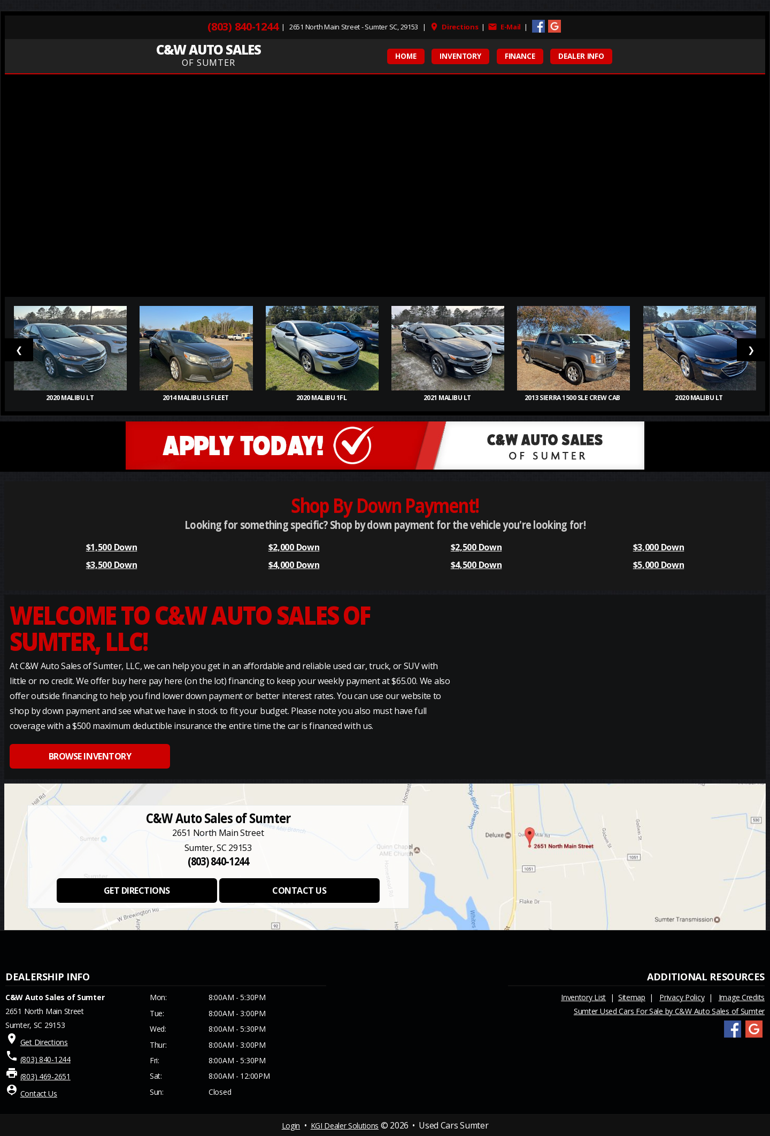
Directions (454, 27)
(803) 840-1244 (242, 26)
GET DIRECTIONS (137, 890)
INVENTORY (460, 56)
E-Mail (504, 27)
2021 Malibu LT (448, 397)
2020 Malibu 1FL (322, 397)
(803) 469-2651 (45, 1076)
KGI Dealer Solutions (345, 1125)
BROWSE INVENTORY (90, 756)
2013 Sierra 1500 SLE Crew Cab (574, 397)
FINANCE (520, 56)
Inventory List (583, 997)
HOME (405, 56)
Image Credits (742, 997)
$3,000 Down (658, 547)
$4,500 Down (476, 565)
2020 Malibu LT (70, 397)
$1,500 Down (111, 547)
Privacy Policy (681, 997)
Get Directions (44, 1042)
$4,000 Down (293, 565)
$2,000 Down (293, 547)
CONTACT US (299, 890)
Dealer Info (581, 56)
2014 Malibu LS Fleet (196, 397)
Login (291, 1125)
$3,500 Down (111, 565)
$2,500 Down (476, 547)
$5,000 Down (658, 565)
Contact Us (38, 1093)
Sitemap (631, 997)
